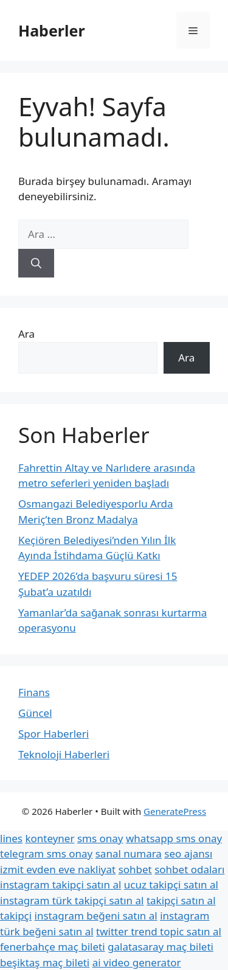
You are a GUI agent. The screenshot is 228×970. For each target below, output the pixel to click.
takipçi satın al (181, 900)
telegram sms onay (46, 853)
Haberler (51, 30)
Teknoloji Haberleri (63, 754)
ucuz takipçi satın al (171, 884)
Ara (26, 334)
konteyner (49, 838)
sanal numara (128, 853)
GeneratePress (174, 811)
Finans (34, 692)
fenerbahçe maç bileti (52, 947)
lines (11, 838)
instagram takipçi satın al (60, 884)
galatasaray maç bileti (160, 947)
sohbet (135, 869)
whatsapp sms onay (174, 838)
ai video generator (136, 962)
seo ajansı (188, 853)
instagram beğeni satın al (96, 916)
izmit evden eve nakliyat (58, 869)
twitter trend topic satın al (158, 931)
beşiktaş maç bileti (44, 962)
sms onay (100, 838)
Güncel (35, 713)
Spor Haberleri (53, 734)
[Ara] (36, 263)
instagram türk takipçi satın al (71, 900)
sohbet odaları (189, 869)
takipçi (16, 916)
